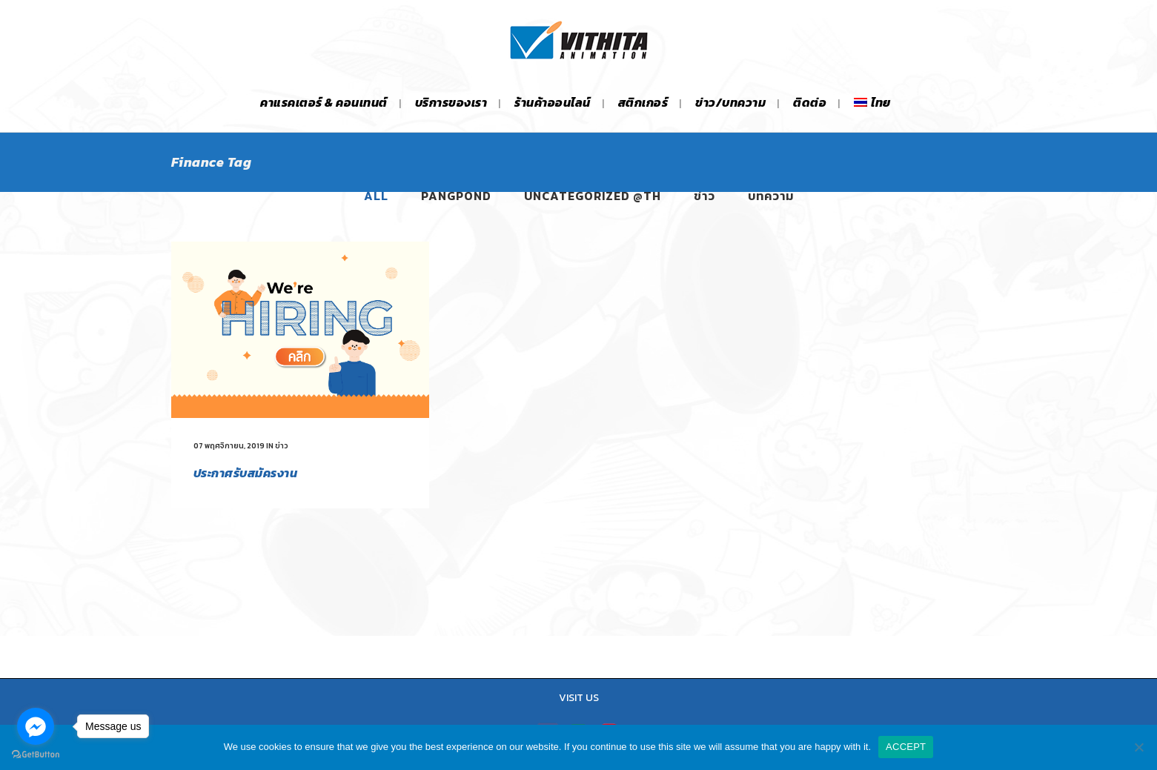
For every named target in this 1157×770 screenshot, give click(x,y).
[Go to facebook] (35, 726)
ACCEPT (906, 746)
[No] (1138, 747)
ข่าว (281, 445)
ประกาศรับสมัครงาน (245, 473)
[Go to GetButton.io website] (35, 755)
